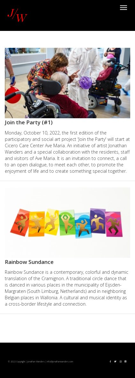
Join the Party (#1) (29, 122)
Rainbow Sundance (29, 261)
